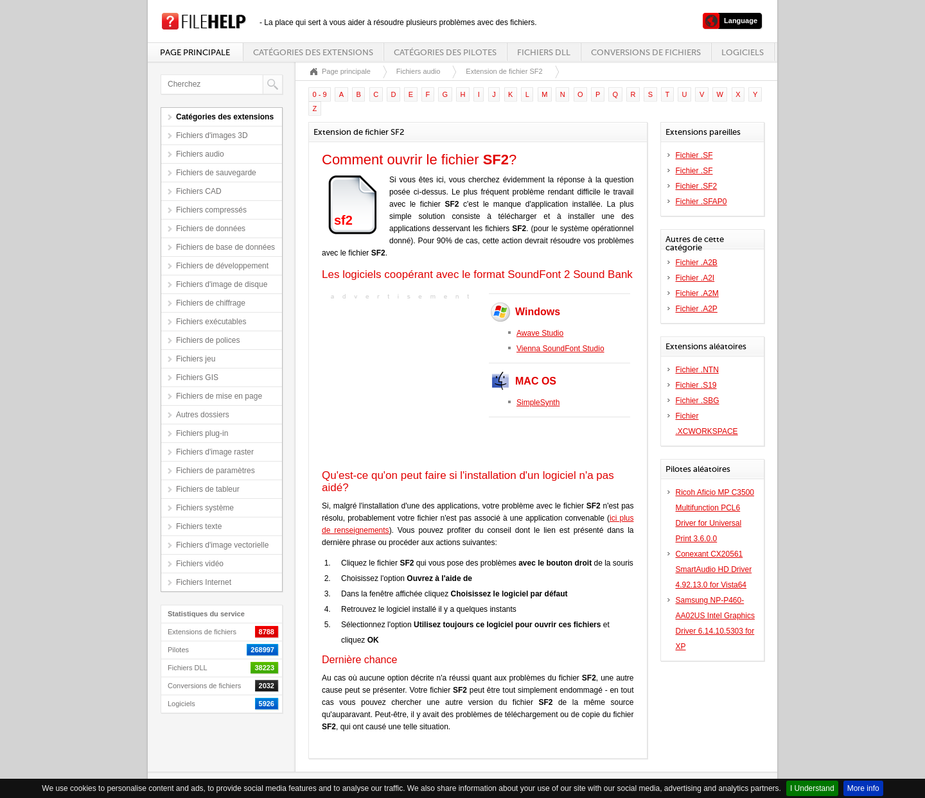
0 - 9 (320, 94)
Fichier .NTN (697, 369)
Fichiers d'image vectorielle (222, 545)
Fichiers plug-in (202, 433)
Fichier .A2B (697, 262)
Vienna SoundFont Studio (560, 348)
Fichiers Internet (203, 582)
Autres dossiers (202, 414)
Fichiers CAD (199, 191)
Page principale (195, 52)
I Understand (812, 788)
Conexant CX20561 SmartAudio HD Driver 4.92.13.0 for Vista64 (714, 569)
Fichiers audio (200, 154)
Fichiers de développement (222, 265)
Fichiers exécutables (211, 321)
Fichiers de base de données (225, 247)
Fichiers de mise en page (219, 396)
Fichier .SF (694, 155)
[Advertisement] (402, 383)
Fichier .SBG (697, 400)
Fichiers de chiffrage (210, 303)
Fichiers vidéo (200, 563)
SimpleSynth (537, 402)
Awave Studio (539, 333)
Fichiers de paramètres (215, 470)
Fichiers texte (199, 526)
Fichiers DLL (543, 52)
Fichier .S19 (696, 385)
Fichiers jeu (195, 358)
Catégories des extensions (313, 52)
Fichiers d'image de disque (221, 284)
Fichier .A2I (695, 277)
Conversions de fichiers (646, 52)
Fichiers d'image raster (215, 451)
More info (863, 788)
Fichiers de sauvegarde (216, 172)
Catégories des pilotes (445, 52)
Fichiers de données (210, 228)
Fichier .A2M (697, 293)
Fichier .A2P (697, 308)
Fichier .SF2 (697, 186)
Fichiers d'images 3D (212, 135)
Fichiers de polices (208, 340)
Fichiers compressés (211, 209)
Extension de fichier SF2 (504, 71)
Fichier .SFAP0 (701, 201)
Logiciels (742, 52)
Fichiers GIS (197, 377)
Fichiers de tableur (208, 489)
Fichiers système (205, 507)
